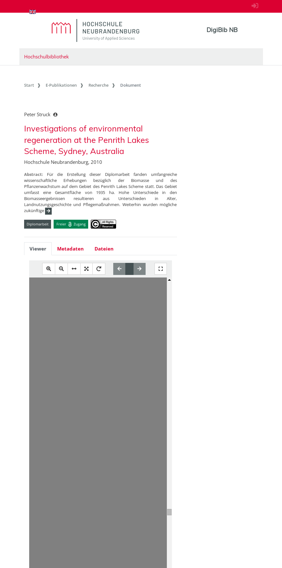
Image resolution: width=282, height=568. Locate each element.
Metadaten (70, 248)
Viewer (38, 248)
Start (29, 85)
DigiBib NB (222, 30)
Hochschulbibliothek (46, 56)
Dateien (104, 248)
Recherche (98, 85)
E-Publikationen (61, 85)
